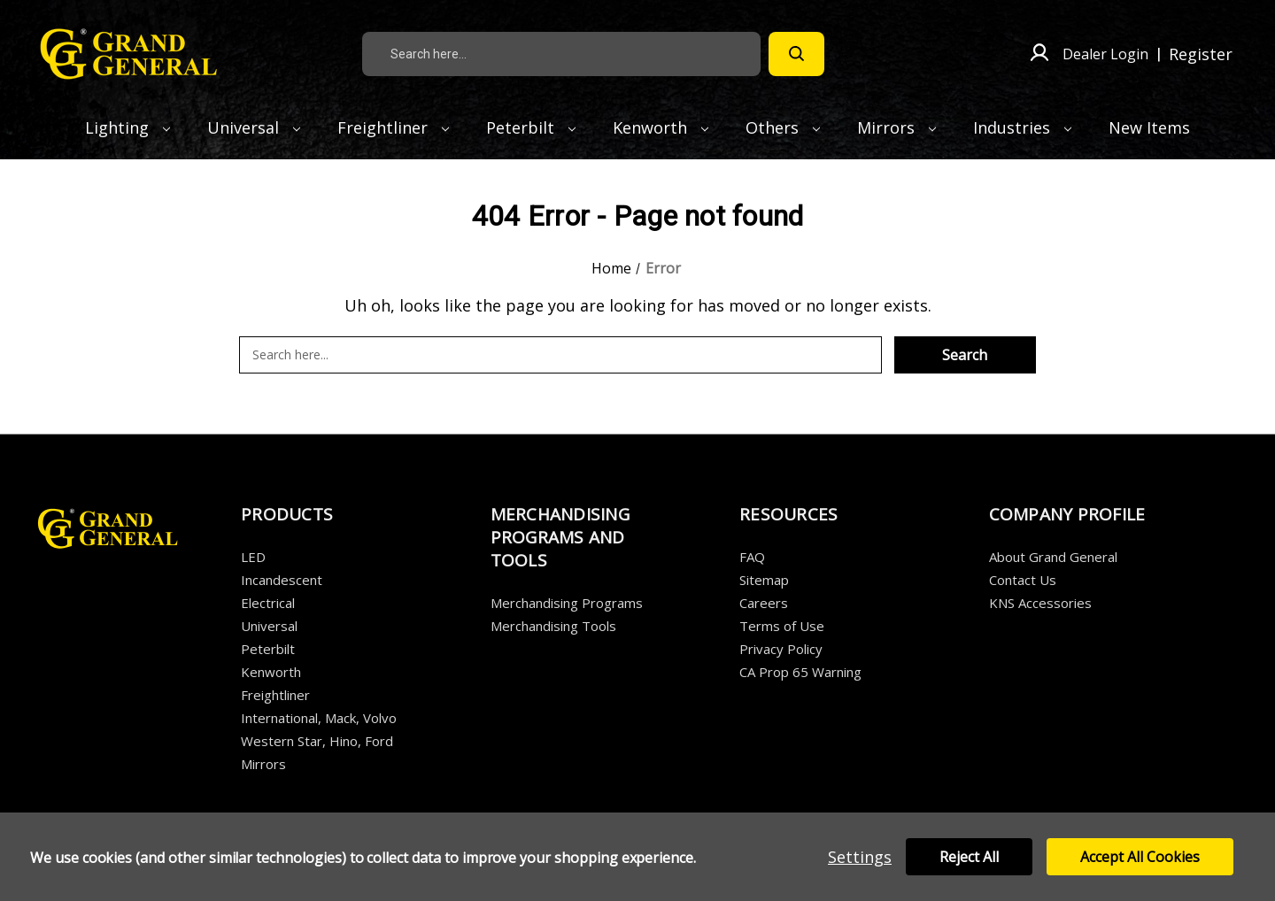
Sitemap (764, 580)
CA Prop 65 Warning (800, 672)
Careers (763, 603)
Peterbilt (531, 127)
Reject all (969, 856)
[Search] (796, 54)
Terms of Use (781, 626)
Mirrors (896, 127)
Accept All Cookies (1140, 856)
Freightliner (393, 127)
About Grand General (1053, 557)
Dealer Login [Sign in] (1105, 54)
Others (783, 127)
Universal (253, 127)
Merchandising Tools (553, 626)
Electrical (268, 603)
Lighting (127, 127)
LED (253, 557)
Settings (860, 856)
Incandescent (281, 580)
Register (1200, 54)
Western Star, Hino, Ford (317, 741)
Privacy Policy (781, 649)
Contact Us (1022, 580)
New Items (1149, 127)
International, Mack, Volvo (319, 718)
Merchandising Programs (567, 603)
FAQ (752, 557)
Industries (1022, 127)
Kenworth (660, 127)
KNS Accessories (1040, 603)
